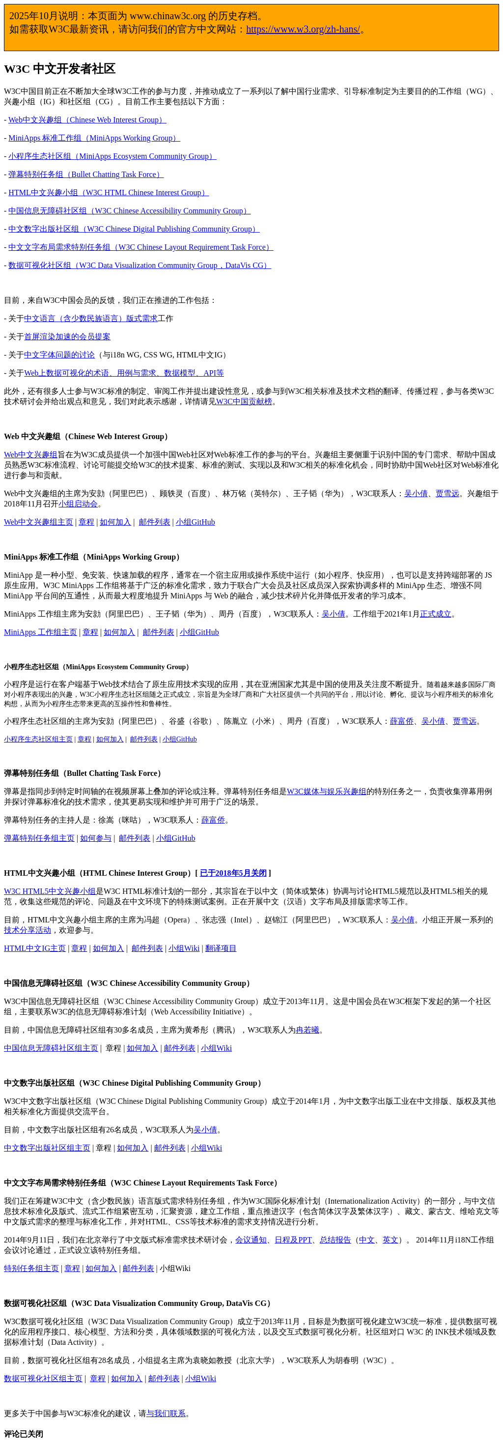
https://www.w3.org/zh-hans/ (303, 29)
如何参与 (96, 838)
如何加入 (115, 522)
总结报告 (335, 1240)
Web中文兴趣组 (30, 454)
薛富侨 (402, 721)
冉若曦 (307, 1030)
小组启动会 (78, 504)
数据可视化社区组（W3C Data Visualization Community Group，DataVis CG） (139, 265)
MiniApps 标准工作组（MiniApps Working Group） (94, 138)
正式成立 (435, 614)
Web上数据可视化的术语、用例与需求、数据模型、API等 (124, 373)
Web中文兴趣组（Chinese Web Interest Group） (87, 120)
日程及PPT (293, 1240)
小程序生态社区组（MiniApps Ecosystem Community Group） (112, 156)
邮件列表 (154, 522)
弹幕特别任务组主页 (39, 838)
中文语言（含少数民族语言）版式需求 (91, 318)
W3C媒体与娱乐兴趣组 (326, 791)
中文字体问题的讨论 (59, 355)
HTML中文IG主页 (35, 948)
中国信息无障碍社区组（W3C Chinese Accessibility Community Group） (129, 211)
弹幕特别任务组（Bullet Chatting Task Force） (86, 174)
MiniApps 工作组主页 (40, 632)
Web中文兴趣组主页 (38, 522)
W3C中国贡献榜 (244, 401)
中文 (367, 1240)
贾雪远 (447, 493)
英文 (390, 1240)
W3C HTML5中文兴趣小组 (50, 891)
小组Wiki (183, 948)
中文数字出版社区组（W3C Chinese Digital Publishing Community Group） (134, 229)
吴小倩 (416, 493)
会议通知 (251, 1240)
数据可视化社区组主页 (43, 1378)
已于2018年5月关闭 (233, 873)
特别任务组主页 (31, 1268)
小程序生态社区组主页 (38, 739)
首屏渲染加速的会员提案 (67, 336)
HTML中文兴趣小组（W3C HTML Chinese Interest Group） (108, 192)
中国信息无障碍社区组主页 (51, 1048)
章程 (86, 522)
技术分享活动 (27, 930)
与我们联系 (166, 1413)
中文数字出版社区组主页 (47, 1148)
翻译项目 (221, 948)
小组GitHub (195, 522)
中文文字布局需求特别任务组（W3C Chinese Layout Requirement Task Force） (140, 247)
